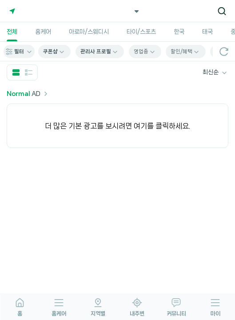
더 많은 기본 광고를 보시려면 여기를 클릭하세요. (117, 126)
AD (28, 94)
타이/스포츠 (141, 31)
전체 (12, 31)
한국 (179, 31)
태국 (207, 31)
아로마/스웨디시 (89, 31)
